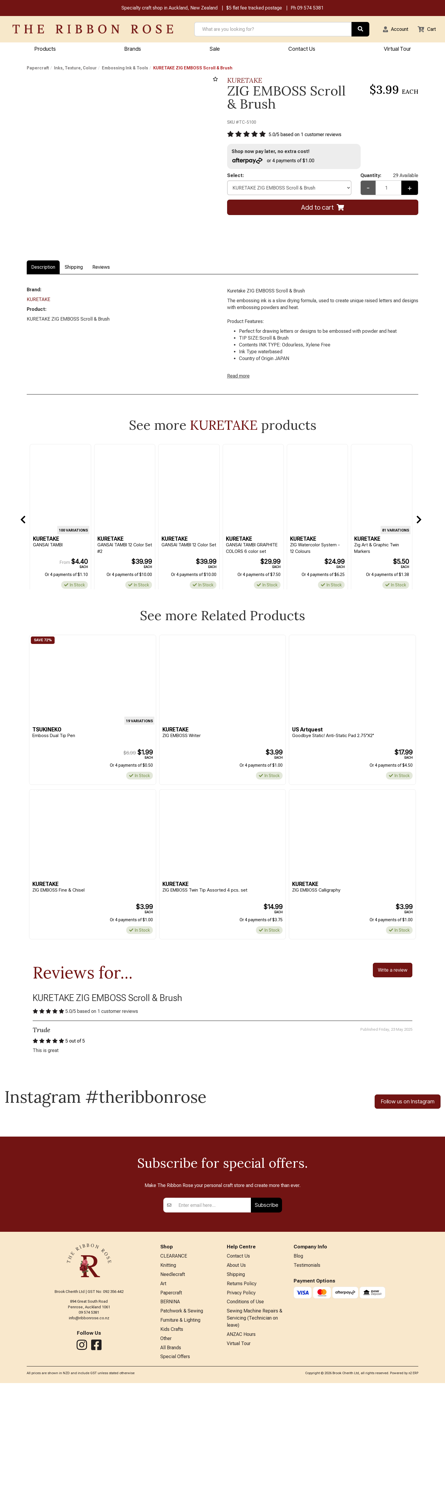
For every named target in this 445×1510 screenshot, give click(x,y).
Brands (132, 49)
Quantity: (389, 178)
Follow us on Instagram (407, 1113)
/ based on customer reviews (309, 136)
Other (166, 1464)
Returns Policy (241, 1406)
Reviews (101, 268)
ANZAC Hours (241, 1460)
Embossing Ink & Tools (125, 68)
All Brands (170, 1474)
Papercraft (38, 68)
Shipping (74, 268)
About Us (236, 1386)
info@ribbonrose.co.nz (89, 1438)
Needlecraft (172, 1396)
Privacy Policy (241, 1415)
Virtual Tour (397, 49)
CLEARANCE (173, 1376)
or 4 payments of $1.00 (276, 162)
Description (43, 268)
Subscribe (266, 1325)
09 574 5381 (310, 8)
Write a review (392, 980)
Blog (298, 1376)
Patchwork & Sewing (181, 1435)
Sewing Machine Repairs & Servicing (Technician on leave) (254, 1442)
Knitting (168, 1386)
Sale (215, 49)
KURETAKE (244, 81)
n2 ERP (413, 1500)
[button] (392, 30)
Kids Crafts (171, 1454)
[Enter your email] (213, 1325)
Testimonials (307, 1386)
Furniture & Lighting (180, 1444)
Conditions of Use (245, 1425)
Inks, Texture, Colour (75, 68)
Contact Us (301, 49)
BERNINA (170, 1425)
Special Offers (175, 1484)
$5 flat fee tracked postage (254, 8)
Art (163, 1406)
